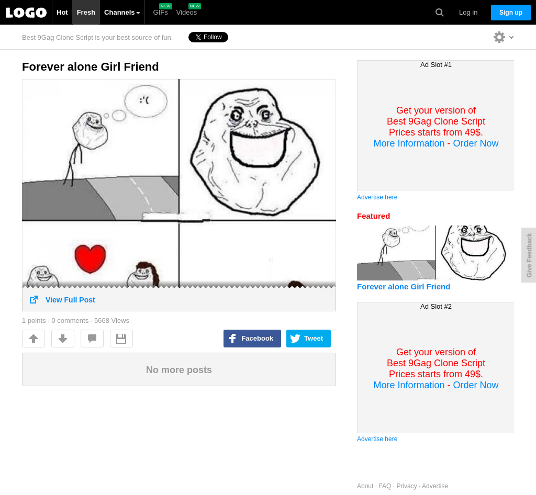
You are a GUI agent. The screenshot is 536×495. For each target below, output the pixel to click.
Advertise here (377, 197)
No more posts (179, 370)
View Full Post (179, 296)
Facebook (257, 338)
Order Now (476, 143)
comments (92, 338)
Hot (62, 12)
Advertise (435, 486)
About (365, 486)
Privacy (406, 486)
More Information (408, 143)
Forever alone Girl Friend (90, 66)
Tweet (313, 338)
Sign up (510, 12)
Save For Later (121, 338)
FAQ (384, 486)
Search (440, 12)
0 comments (69, 320)
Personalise (504, 37)
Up (33, 338)
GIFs (160, 12)
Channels (122, 12)
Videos (186, 12)
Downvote (62, 338)
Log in (468, 12)
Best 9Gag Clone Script (26, 12)
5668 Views (111, 320)
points (34, 320)
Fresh (86, 12)
